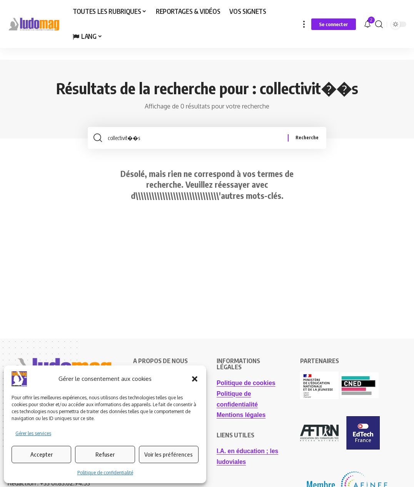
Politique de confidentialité (105, 472)
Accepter (41, 454)
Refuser (105, 454)
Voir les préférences (168, 454)
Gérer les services (33, 433)
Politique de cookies (246, 385)
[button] (195, 379)
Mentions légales (241, 417)
